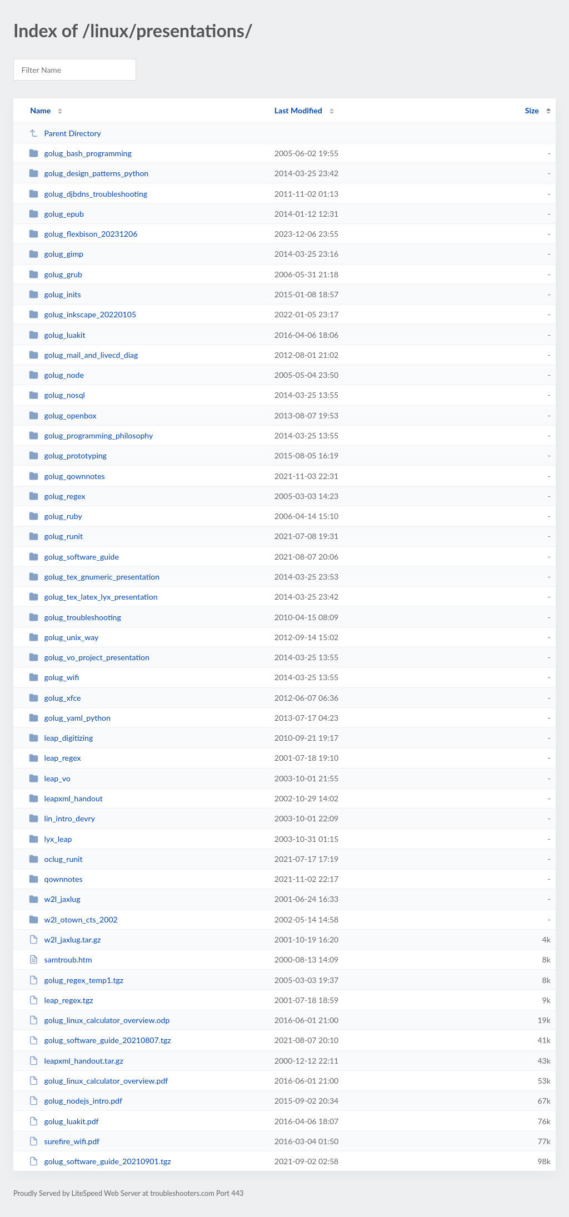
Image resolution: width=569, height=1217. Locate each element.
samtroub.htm (60, 959)
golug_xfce (55, 697)
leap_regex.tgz (61, 1000)
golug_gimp (56, 253)
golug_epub (56, 213)
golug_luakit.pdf (63, 1121)
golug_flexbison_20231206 (83, 233)
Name (40, 110)
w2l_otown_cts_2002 (73, 919)
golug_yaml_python (70, 717)
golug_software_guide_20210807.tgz (100, 1040)
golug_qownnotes (67, 476)
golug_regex (57, 496)
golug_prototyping (68, 455)
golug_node (56, 375)
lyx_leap (50, 839)
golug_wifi (54, 677)
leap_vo (50, 778)
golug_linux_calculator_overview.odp (99, 1020)
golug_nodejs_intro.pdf (75, 1100)
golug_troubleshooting (75, 617)
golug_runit (56, 536)
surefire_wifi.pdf (64, 1141)
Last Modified (298, 110)
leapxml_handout (66, 798)
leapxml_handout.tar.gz (76, 1060)
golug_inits (55, 294)
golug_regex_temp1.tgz (76, 980)
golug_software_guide (74, 556)
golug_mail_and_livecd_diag (83, 355)
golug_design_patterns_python (88, 173)
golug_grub (55, 274)
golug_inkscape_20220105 (82, 314)
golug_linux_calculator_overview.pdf (98, 1080)
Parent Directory (65, 133)
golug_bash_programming (80, 153)
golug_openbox (62, 415)
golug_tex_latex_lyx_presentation (93, 596)
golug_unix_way (63, 637)
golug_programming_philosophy (91, 435)
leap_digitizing (61, 737)
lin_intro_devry (62, 818)
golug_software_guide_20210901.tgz (100, 1161)
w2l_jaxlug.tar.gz (65, 939)
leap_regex (55, 757)
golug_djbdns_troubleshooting (88, 193)
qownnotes (55, 879)
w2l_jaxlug (54, 899)
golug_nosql (57, 395)
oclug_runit (55, 859)
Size (532, 110)
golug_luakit (57, 335)
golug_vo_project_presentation (89, 657)
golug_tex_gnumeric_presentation (94, 576)
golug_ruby (55, 516)
